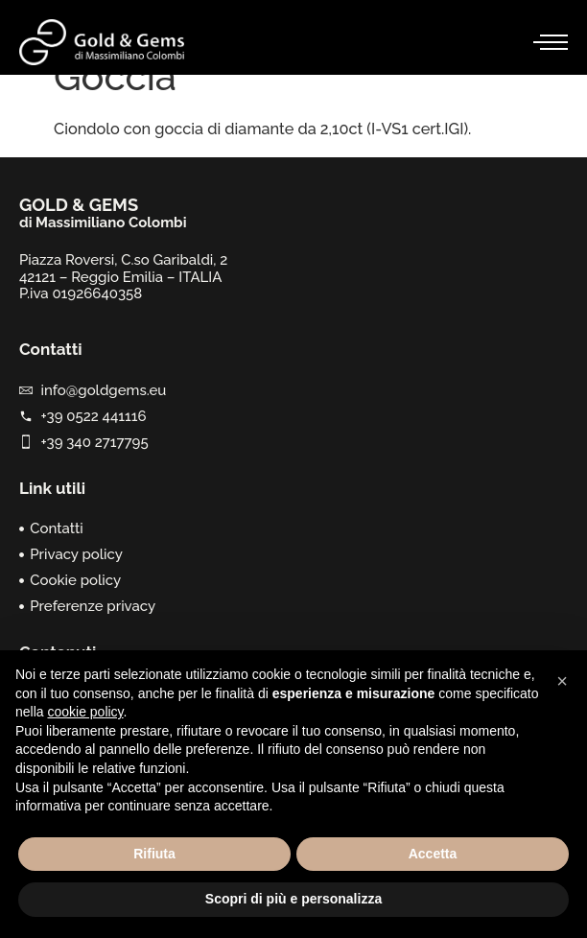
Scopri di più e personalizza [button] (293, 898)
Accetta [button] (433, 853)
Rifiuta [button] (154, 853)
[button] (562, 681)
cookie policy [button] (85, 711)
